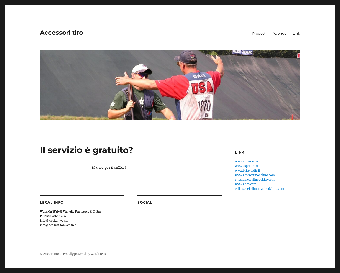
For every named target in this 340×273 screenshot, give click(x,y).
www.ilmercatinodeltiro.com (255, 175)
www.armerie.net (247, 161)
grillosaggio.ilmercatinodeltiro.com (259, 189)
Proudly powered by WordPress (84, 254)
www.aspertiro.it (246, 166)
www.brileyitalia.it (247, 170)
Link (296, 33)
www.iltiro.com (245, 184)
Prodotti (259, 33)
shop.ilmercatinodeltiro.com (255, 179)
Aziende (280, 33)
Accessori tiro (61, 32)
